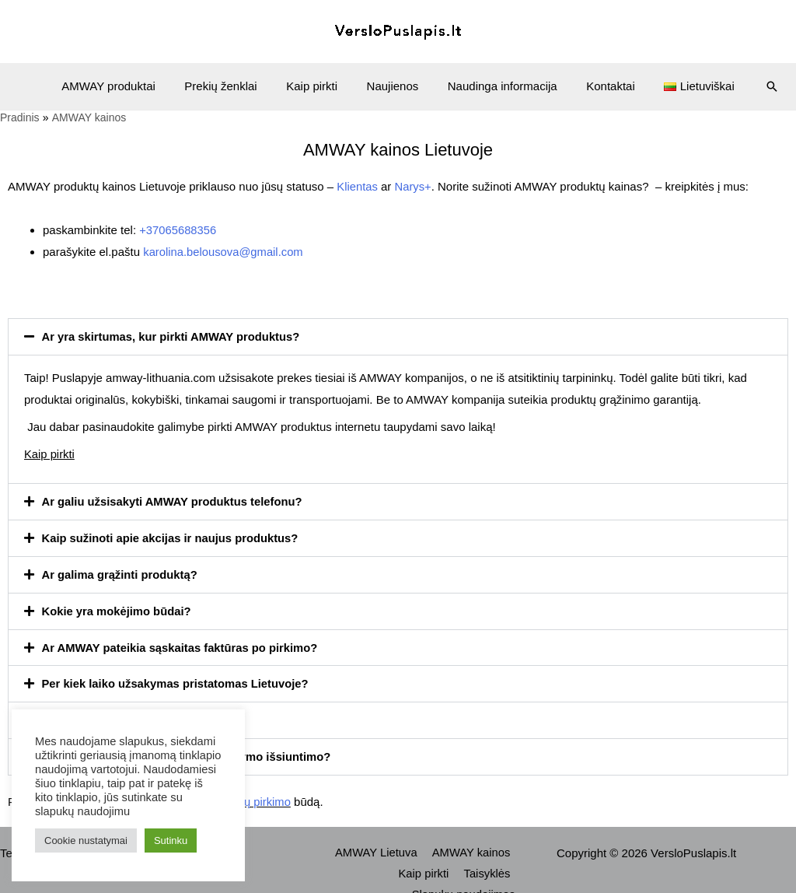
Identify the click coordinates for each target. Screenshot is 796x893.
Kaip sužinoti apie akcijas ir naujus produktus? (172, 534)
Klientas (357, 186)
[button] (398, 334)
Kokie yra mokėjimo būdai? (118, 606)
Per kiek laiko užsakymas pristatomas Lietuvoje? (177, 678)
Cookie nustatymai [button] (85, 840)
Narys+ (413, 186)
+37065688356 (178, 229)
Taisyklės (377, 866)
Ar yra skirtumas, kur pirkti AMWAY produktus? (173, 334)
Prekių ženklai (232, 86)
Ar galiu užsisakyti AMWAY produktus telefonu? (174, 499)
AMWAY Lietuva (379, 845)
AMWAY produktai (126, 86)
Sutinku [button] (170, 840)
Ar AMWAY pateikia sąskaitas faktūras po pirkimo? (182, 642)
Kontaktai (598, 86)
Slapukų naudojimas (465, 866)
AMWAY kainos (471, 845)
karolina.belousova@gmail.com (224, 250)
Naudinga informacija (496, 86)
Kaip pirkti (318, 86)
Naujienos (393, 86)
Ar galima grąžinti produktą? (121, 570)
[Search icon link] (751, 86)
